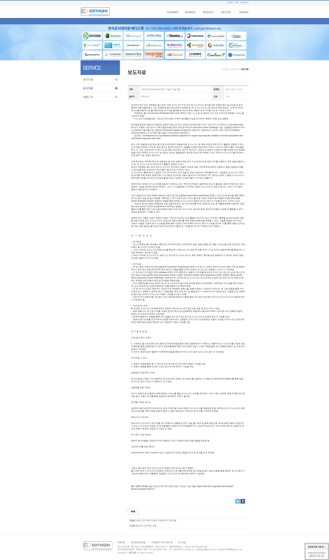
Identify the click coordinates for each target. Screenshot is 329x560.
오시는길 (182, 542)
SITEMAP (244, 2)
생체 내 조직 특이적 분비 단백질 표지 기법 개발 (156, 520)
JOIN (237, 2)
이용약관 (121, 542)
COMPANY (173, 12)
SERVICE (243, 12)
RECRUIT (226, 12)
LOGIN (230, 2)
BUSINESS (190, 12)
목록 (133, 511)
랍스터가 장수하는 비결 (146, 526)
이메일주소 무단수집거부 (162, 542)
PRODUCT (208, 12)
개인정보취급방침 (138, 542)
